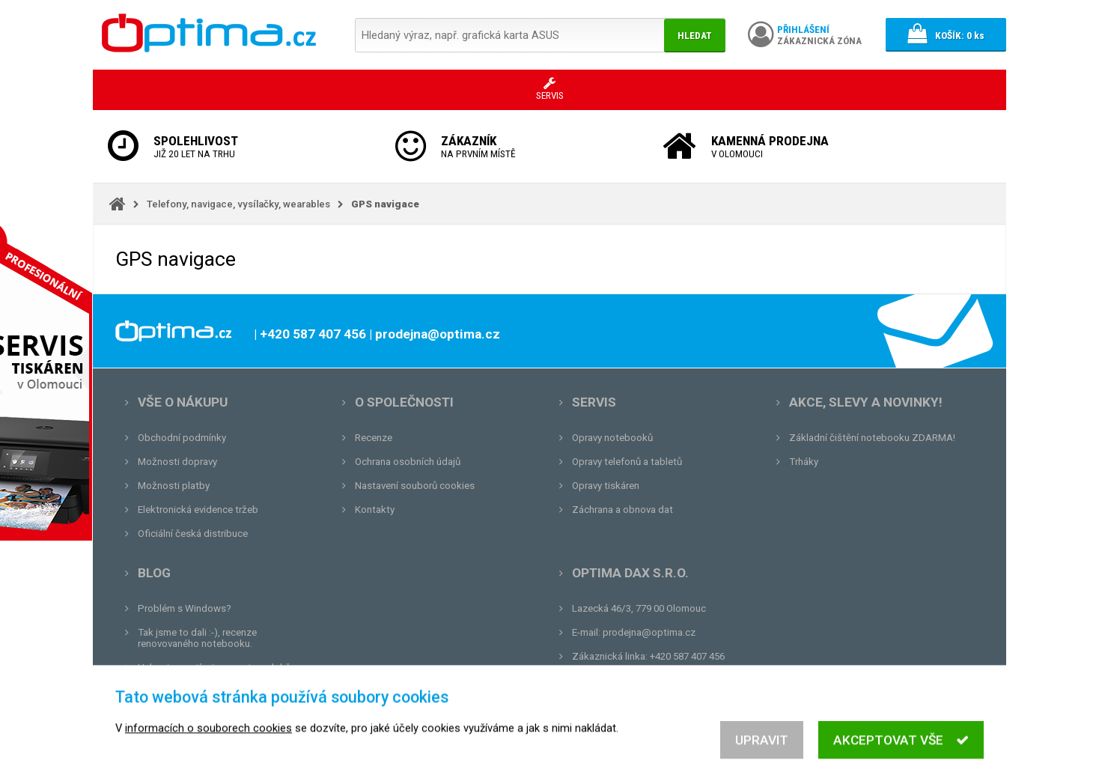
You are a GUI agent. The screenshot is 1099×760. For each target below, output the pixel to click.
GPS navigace (385, 204)
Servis (594, 402)
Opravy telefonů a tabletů (627, 461)
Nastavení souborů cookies (415, 485)
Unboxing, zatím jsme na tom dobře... (220, 667)
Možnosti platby (174, 485)
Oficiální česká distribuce (193, 533)
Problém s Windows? (184, 608)
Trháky (803, 461)
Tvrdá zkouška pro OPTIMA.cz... (208, 691)
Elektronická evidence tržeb (198, 509)
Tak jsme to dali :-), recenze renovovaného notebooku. (197, 638)
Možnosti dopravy (177, 461)
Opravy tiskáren (605, 485)
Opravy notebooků (612, 437)
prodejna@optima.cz (649, 632)
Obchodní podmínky (182, 437)
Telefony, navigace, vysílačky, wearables (238, 204)
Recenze (373, 437)
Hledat (695, 35)
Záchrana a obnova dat (622, 509)
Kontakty (375, 509)
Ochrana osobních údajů (407, 461)
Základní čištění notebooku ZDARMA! (872, 437)
